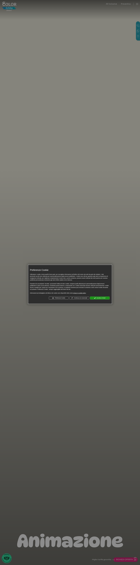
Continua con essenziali (79, 298)
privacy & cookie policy (79, 293)
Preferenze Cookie (58, 298)
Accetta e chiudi (99, 298)
